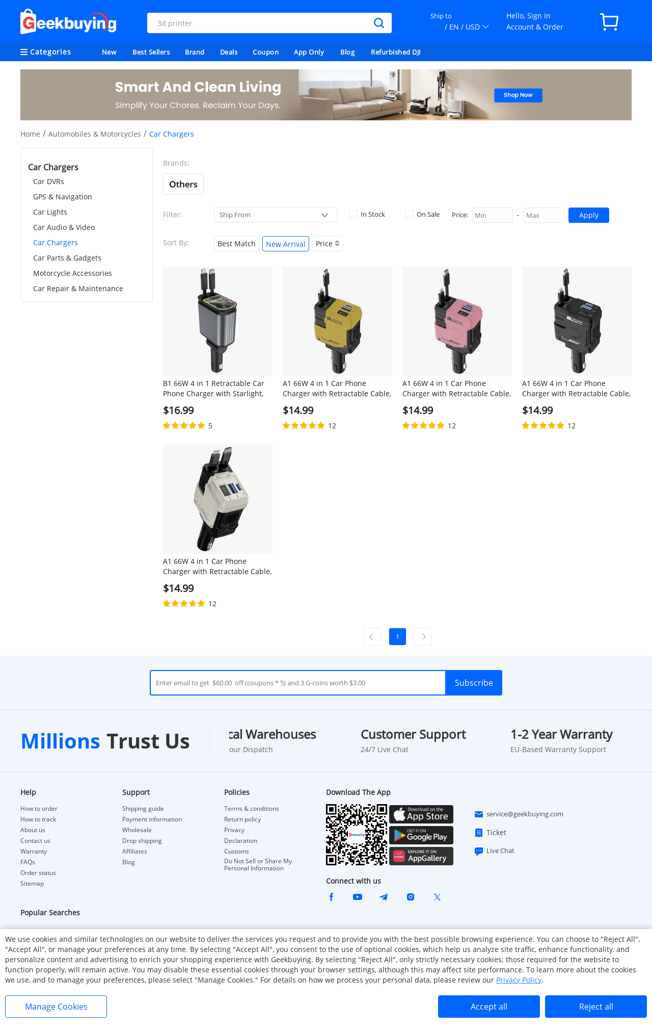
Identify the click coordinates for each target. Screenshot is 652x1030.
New (109, 52)
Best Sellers (151, 52)
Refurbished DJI (396, 52)
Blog (347, 52)
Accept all (489, 1006)
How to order (39, 808)
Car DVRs (48, 181)
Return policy (242, 819)
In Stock (367, 214)
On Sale (422, 214)
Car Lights (50, 212)
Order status (38, 873)
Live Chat (494, 851)
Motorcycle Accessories (72, 273)
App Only (309, 52)
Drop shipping (142, 840)
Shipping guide (143, 808)
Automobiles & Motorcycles (94, 134)
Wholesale (137, 830)
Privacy (234, 830)
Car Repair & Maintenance (78, 288)
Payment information (152, 819)
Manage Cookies (56, 1006)
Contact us (35, 840)
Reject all (596, 1006)
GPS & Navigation (62, 196)
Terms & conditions (251, 808)
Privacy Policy (518, 980)
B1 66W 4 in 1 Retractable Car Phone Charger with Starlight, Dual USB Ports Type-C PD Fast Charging (214, 388)
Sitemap (32, 883)
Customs (236, 851)
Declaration (240, 840)
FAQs (27, 862)
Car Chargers (55, 242)
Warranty (33, 851)
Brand (195, 52)
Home (30, 134)
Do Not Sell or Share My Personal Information (258, 865)
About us (32, 830)
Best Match (237, 243)
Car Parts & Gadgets (67, 258)
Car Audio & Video (64, 227)
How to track (38, 819)
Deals (229, 52)
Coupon (266, 52)
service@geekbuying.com (518, 814)
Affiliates (134, 851)
